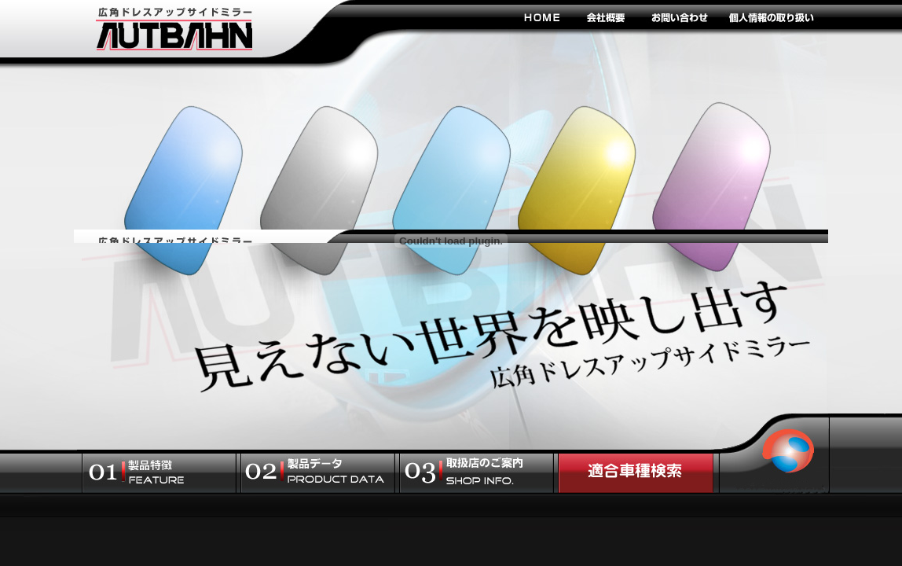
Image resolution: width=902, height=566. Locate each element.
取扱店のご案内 (476, 473)
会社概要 (606, 16)
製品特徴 (159, 473)
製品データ (317, 473)
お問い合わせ (679, 16)
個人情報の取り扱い (771, 16)
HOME (541, 16)
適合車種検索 (635, 473)
